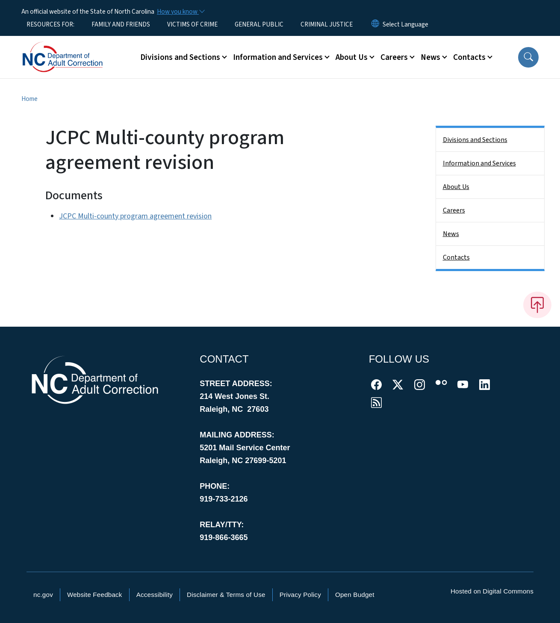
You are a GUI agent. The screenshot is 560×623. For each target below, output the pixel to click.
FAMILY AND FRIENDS (120, 24)
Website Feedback (94, 594)
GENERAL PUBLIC (259, 24)
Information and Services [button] (278, 57)
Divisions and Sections (475, 140)
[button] (528, 57)
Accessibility (154, 594)
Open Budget (354, 594)
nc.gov (43, 594)
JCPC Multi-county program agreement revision (135, 216)
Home (29, 98)
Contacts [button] (469, 57)
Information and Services (479, 163)
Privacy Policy (300, 594)
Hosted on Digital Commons (492, 591)
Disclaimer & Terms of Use (226, 594)
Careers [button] (394, 57)
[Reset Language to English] (375, 24)
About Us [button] (352, 57)
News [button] (430, 57)
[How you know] (180, 11)
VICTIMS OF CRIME (192, 24)
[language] (405, 24)
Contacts (456, 257)
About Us (456, 187)
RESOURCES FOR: (50, 24)
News (451, 234)
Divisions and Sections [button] (180, 57)
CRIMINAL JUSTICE (327, 24)
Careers (454, 210)
